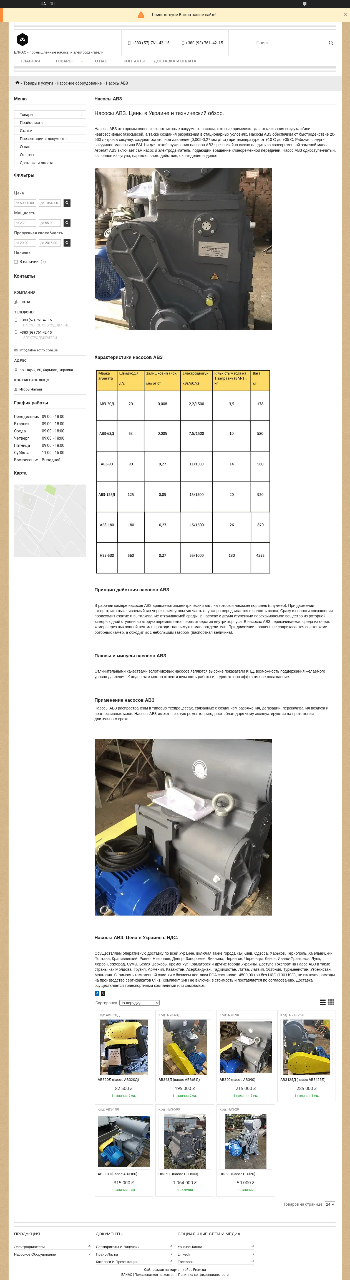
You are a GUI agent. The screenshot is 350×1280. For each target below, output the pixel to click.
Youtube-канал (190, 1247)
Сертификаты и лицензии (118, 1247)
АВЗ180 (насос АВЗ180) (117, 1174)
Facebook (185, 1262)
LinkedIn (184, 1254)
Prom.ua (199, 1270)
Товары (64, 61)
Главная (30, 61)
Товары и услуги (38, 83)
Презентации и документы (43, 138)
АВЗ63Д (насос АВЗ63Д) (179, 1080)
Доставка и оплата (175, 61)
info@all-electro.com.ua (38, 350)
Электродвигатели (29, 1247)
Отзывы (27, 155)
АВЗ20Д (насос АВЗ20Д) (118, 1080)
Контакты (134, 61)
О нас (101, 61)
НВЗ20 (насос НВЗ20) (237, 1174)
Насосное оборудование (79, 83)
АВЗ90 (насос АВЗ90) (237, 1080)
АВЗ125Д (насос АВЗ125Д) (303, 1080)
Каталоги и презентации (116, 1262)
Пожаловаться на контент (155, 1275)
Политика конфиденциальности (203, 1275)
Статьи (26, 130)
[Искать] (331, 43)
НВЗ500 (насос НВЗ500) (178, 1174)
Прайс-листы (32, 122)
